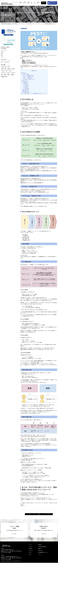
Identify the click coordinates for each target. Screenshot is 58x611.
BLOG (30, 554)
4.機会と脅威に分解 (25, 90)
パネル (10, 70)
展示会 (5, 74)
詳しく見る (14, 533)
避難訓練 (2, 76)
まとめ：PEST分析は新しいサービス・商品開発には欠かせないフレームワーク (34, 93)
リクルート (40, 554)
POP (5, 66)
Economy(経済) (25, 85)
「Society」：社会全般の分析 (27, 77)
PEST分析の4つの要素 (24, 74)
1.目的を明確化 (24, 81)
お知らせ (2, 51)
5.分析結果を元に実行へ (26, 92)
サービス (30, 546)
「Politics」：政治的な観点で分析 (27, 75)
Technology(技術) (26, 88)
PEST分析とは (23, 72)
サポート (30, 552)
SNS (8, 66)
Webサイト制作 (3, 68)
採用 (1, 53)
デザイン (2, 56)
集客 (6, 76)
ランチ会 (8, 72)
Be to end (31, 550)
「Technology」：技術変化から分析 (28, 79)
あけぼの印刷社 (3, 48)
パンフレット (3, 72)
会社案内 (39, 544)
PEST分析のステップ (24, 80)
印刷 (1, 55)
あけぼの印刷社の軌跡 (42, 546)
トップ (30, 544)
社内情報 (12, 74)
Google (2, 66)
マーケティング (3, 50)
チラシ (6, 70)
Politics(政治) (25, 84)
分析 (2, 74)
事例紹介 (30, 548)
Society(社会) (25, 87)
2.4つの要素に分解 (25, 83)
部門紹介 (39, 548)
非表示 (35, 70)
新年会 (9, 74)
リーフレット (13, 72)
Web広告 (9, 68)
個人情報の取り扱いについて (43, 552)
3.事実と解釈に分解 (25, 89)
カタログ (2, 70)
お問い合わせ (43, 3)
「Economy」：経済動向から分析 (27, 76)
